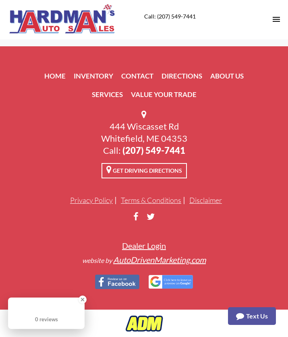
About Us (227, 76)
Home (55, 76)
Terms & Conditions (151, 200)
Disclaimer (205, 200)
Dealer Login (144, 245)
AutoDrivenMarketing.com (159, 260)
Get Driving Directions (144, 169)
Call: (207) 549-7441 (170, 16)
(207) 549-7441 (153, 150)
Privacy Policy (91, 200)
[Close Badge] (83, 300)
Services (107, 94)
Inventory (93, 76)
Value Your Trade (164, 94)
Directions (182, 76)
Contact (137, 76)
